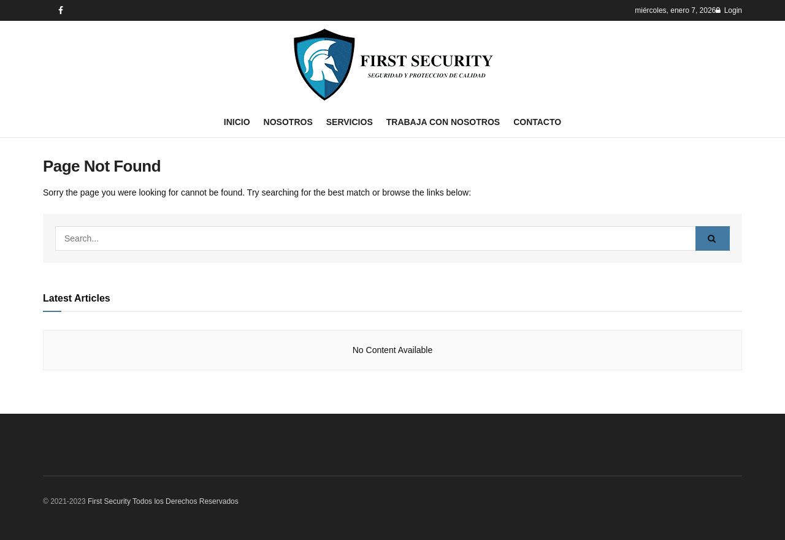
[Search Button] (712, 238)
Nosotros (288, 122)
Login (729, 10)
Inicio (237, 122)
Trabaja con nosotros (443, 122)
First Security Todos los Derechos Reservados (163, 501)
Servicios (349, 122)
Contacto (537, 122)
